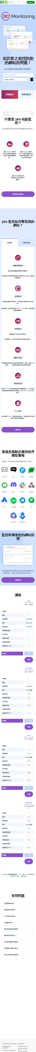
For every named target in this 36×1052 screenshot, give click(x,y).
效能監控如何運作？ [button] (10, 910)
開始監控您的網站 (18, 194)
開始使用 (18, 430)
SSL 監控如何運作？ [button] (10, 916)
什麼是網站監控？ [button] (9, 903)
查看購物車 (31, 2)
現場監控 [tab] (10, 94)
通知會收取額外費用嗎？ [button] (11, 929)
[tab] (18, 904)
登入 (24, 2)
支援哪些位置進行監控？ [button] (11, 948)
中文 (20, 2)
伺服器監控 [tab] (26, 94)
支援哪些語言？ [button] (9, 922)
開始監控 (18, 580)
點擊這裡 (23, 876)
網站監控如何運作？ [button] (10, 935)
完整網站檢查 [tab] (26, 243)
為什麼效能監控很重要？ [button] (11, 942)
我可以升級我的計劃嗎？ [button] (11, 954)
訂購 (28, 660)
